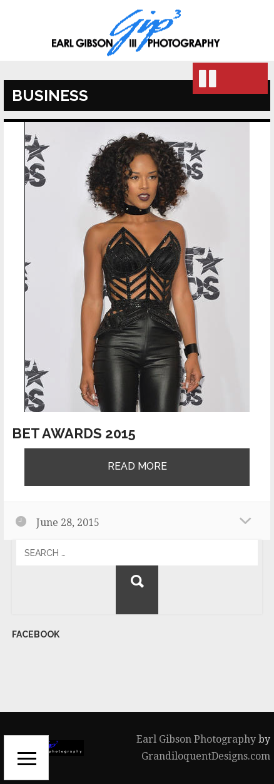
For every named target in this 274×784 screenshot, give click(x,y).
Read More (137, 466)
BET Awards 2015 (74, 433)
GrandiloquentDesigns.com (205, 756)
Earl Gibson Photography (196, 739)
